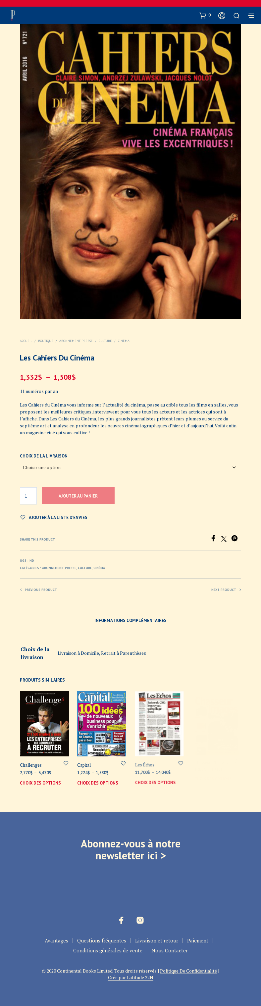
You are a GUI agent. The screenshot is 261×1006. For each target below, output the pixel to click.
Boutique (45, 341)
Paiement (197, 940)
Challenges (31, 765)
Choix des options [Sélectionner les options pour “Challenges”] (40, 783)
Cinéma (124, 341)
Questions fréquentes (101, 940)
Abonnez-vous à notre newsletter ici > (131, 849)
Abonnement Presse (76, 341)
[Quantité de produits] (28, 495)
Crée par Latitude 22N (130, 977)
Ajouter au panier (78, 496)
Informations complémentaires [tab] (130, 620)
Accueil (26, 341)
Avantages (56, 940)
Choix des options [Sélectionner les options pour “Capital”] (98, 780)
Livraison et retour (156, 940)
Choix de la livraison (44, 456)
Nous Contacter (169, 950)
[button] (205, 15)
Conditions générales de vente (107, 950)
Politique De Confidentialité (188, 971)
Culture (105, 341)
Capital (85, 763)
